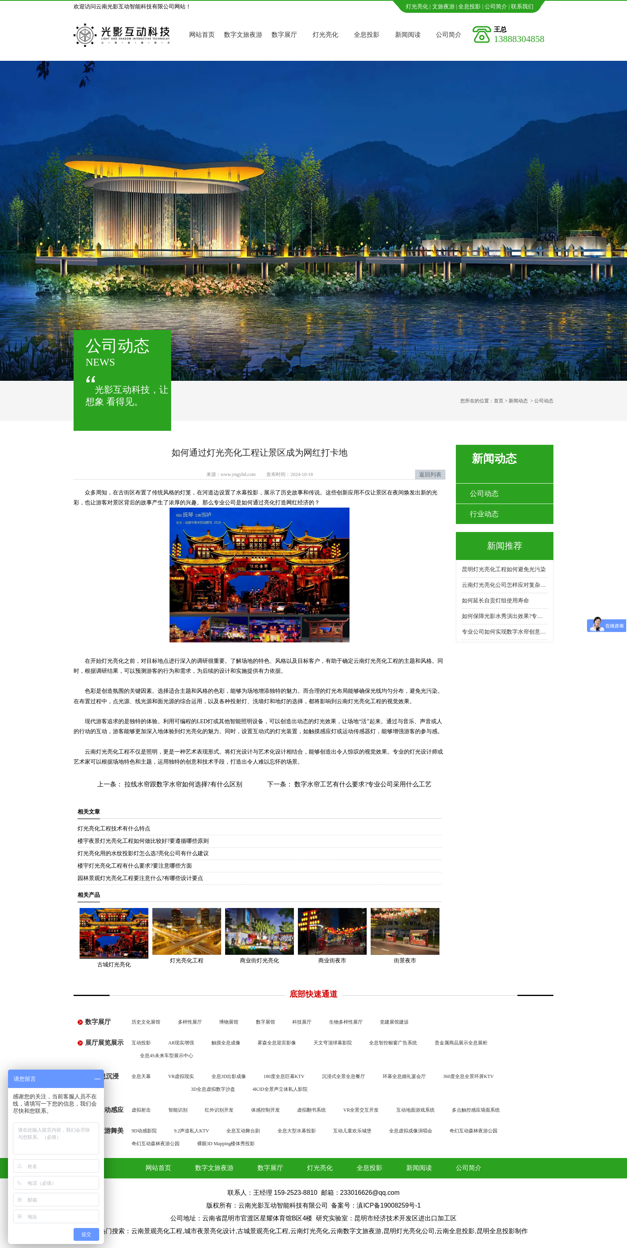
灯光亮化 (417, 7)
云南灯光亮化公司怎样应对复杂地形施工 (504, 585)
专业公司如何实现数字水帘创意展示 (504, 632)
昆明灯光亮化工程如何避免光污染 (504, 569)
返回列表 (430, 475)
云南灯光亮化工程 (375, 661)
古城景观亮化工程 (262, 1231)
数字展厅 (284, 34)
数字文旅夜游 (243, 34)
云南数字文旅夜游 (355, 1231)
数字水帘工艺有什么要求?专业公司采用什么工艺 (362, 784)
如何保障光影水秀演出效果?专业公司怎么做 (504, 616)
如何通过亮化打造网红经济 (275, 503)
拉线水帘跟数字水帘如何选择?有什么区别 (182, 784)
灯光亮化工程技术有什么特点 (114, 829)
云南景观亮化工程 (156, 1231)
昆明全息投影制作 (502, 1231)
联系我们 (522, 7)
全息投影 (469, 7)
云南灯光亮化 (101, 752)
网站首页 (202, 34)
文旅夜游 (443, 7)
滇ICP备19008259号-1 (389, 1205)
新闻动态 (518, 401)
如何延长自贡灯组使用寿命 (495, 601)
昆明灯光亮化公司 (409, 1231)
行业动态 (484, 514)
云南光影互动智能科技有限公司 (283, 1205)
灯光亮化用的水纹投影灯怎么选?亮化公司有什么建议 (143, 853)
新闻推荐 (504, 546)
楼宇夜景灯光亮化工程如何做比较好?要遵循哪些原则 (143, 841)
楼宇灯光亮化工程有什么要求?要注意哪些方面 (135, 866)
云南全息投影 (455, 1231)
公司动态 (484, 494)
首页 (498, 401)
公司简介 (496, 7)
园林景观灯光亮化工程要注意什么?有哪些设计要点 (140, 878)
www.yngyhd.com (238, 474)
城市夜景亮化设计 (210, 1231)
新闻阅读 (408, 34)
